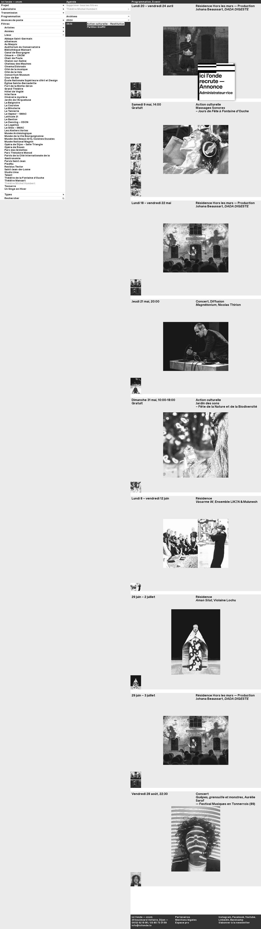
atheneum (10, 41)
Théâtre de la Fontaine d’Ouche (24, 177)
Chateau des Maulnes (17, 63)
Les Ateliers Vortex (16, 130)
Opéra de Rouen (14, 147)
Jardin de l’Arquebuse (17, 99)
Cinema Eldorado (15, 66)
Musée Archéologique (18, 133)
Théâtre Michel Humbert (19, 183)
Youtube (250, 917)
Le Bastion (10, 119)
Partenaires (182, 917)
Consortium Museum (17, 74)
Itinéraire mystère (15, 97)
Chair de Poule (13, 58)
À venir (156, 1)
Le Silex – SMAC (14, 127)
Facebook (238, 917)
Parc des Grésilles (15, 150)
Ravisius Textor (13, 166)
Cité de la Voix (13, 72)
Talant (8, 175)
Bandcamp (236, 919)
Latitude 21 (11, 116)
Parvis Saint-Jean (15, 161)
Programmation (141, 1)
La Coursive (11, 105)
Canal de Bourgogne (17, 52)
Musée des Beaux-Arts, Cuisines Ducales (29, 138)
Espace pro (182, 922)
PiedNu (9, 163)
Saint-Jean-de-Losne (17, 169)
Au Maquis (10, 44)
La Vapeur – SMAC (15, 113)
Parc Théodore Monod (18, 152)
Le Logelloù (11, 125)
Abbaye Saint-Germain (18, 38)
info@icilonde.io (141, 925)
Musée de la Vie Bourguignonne (24, 136)
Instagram (225, 917)
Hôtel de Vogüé (14, 91)
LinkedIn (224, 919)
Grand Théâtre (13, 88)
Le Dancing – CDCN (16, 122)
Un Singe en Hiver (15, 189)
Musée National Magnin (18, 141)
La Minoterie (12, 108)
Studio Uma (11, 172)
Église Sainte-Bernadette (20, 83)
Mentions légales (185, 919)
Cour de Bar (11, 77)
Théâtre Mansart (15, 180)
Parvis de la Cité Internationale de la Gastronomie (27, 157)
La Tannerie (11, 111)
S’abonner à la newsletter (234, 922)
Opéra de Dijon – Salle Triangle (23, 144)
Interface (10, 94)
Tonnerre (10, 186)
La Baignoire (12, 102)
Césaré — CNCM (14, 55)
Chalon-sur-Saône (15, 61)
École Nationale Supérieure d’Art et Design (31, 80)
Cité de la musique (16, 69)
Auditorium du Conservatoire (22, 47)
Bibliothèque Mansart (17, 49)
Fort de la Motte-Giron (18, 86)
